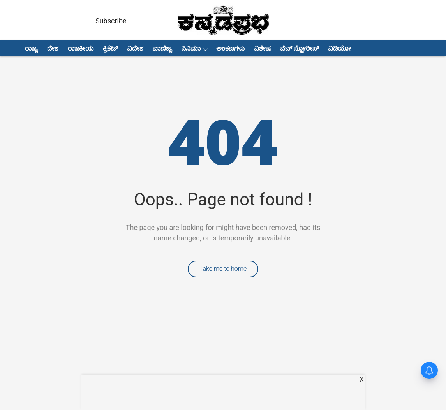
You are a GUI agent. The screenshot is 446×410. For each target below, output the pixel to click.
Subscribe (111, 21)
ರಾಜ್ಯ (31, 48)
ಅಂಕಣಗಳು (230, 48)
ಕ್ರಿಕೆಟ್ (110, 48)
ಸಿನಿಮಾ (191, 48)
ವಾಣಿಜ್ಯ (162, 48)
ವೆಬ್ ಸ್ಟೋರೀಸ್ (299, 48)
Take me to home (223, 268)
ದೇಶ (52, 48)
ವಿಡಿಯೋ (339, 48)
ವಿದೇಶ (135, 48)
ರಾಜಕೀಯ (80, 48)
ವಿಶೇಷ (262, 48)
